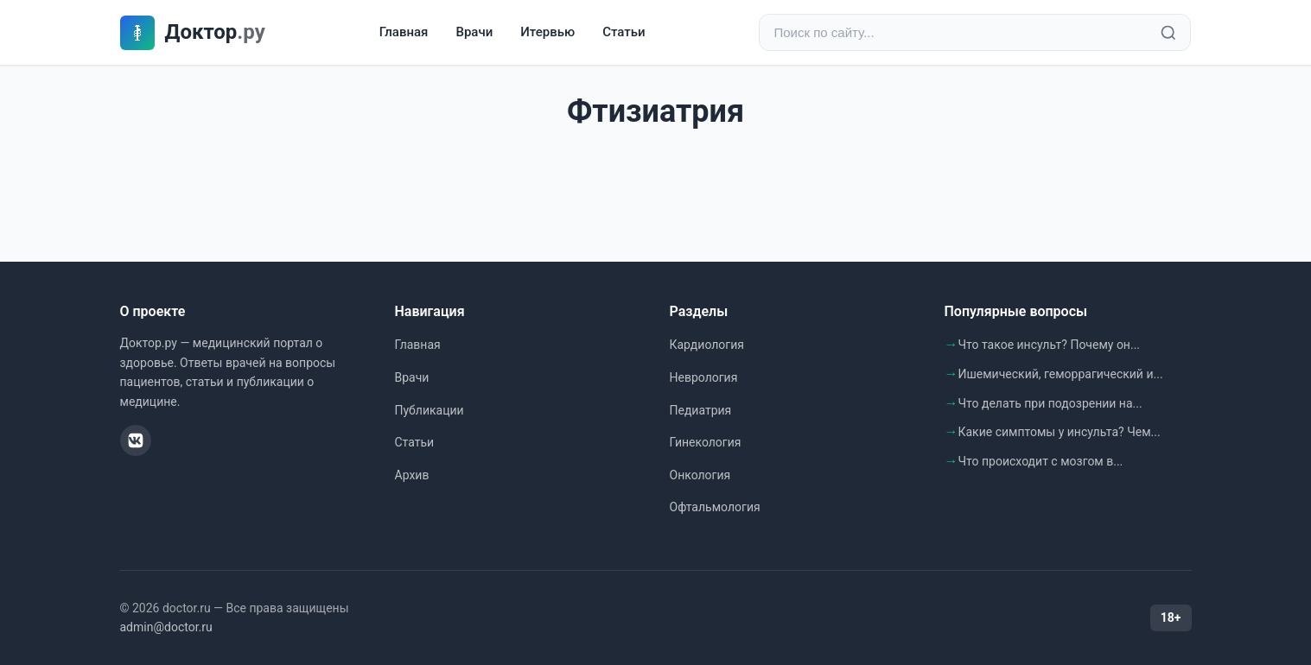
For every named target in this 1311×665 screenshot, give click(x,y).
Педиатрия (701, 410)
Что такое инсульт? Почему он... (1049, 345)
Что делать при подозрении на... (1050, 403)
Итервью (547, 32)
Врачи (474, 32)
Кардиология (707, 345)
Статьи (623, 32)
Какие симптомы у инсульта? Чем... (1059, 432)
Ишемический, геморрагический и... (1060, 374)
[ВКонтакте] (135, 440)
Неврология (704, 377)
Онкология (700, 475)
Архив (412, 475)
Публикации (429, 410)
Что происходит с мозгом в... (1040, 461)
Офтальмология (715, 507)
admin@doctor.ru (166, 627)
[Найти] (1168, 32)
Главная (404, 32)
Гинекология (705, 442)
